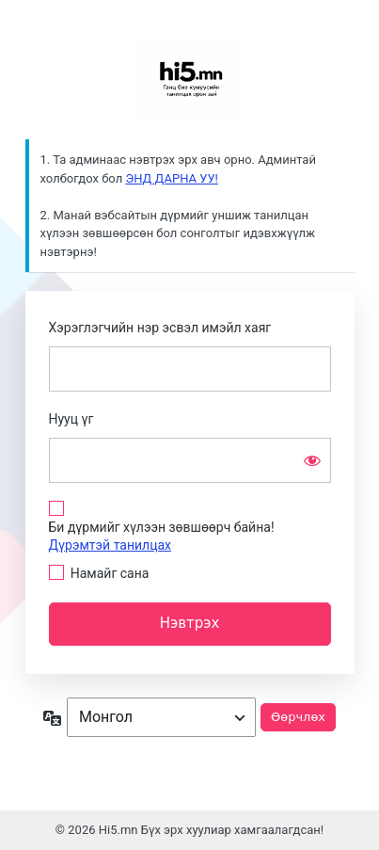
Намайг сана (110, 573)
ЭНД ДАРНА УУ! (171, 178)
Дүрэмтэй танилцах (110, 545)
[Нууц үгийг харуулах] (312, 460)
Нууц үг (71, 418)
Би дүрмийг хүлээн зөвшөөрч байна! (162, 536)
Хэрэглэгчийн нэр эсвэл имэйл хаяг (160, 327)
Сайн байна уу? (190, 77)
